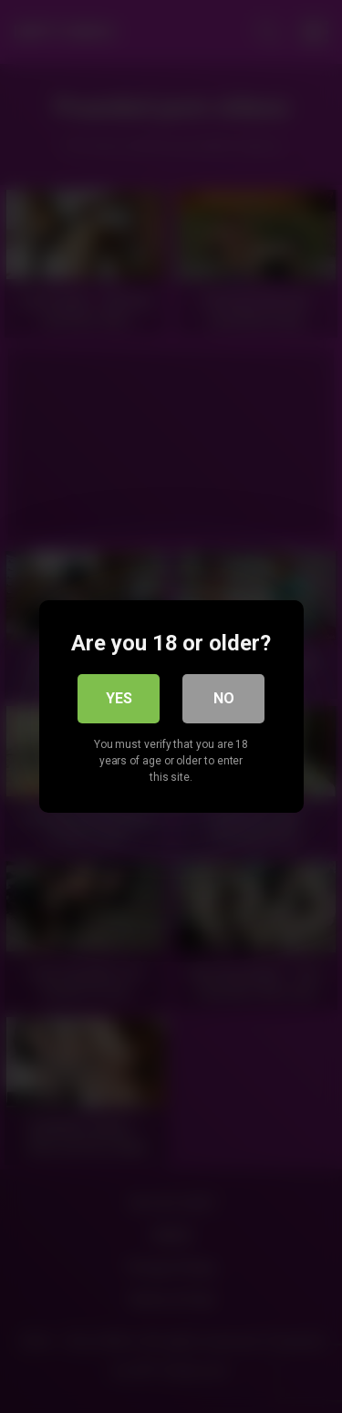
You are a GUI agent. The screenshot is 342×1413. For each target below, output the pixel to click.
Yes (119, 698)
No (223, 698)
